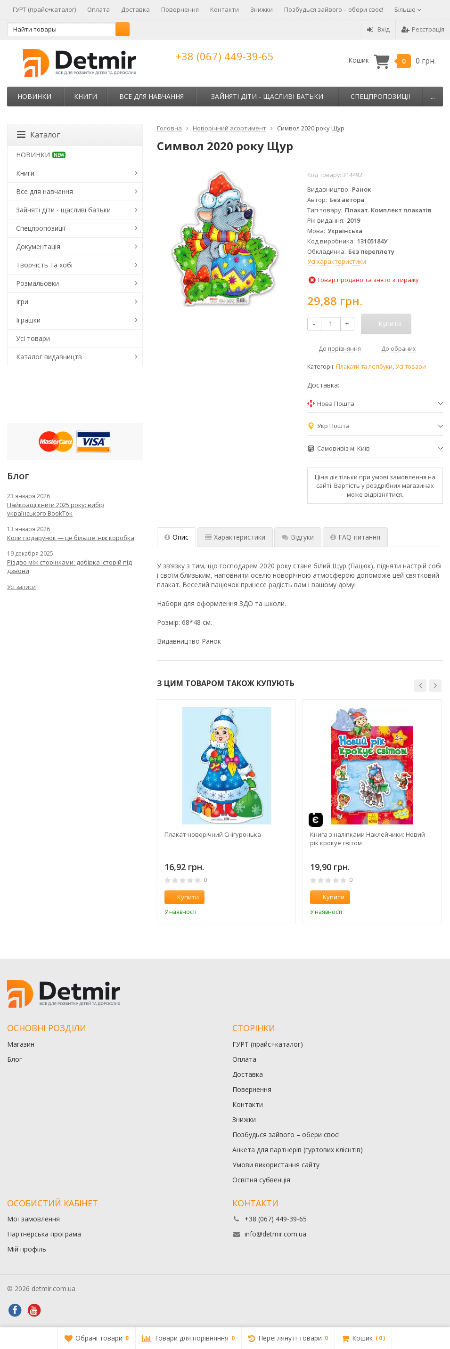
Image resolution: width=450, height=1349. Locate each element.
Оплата (98, 9)
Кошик (392, 60)
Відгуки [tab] (298, 537)
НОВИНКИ (34, 96)
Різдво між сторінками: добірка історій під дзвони (69, 566)
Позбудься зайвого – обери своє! (333, 9)
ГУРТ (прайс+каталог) (44, 9)
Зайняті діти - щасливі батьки (267, 96)
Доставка (135, 9)
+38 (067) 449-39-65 (225, 56)
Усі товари (410, 367)
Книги (85, 96)
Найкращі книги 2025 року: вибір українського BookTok (55, 509)
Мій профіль (26, 1248)
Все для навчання (151, 96)
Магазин (20, 1044)
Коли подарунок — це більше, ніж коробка (70, 537)
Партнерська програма (44, 1233)
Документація (38, 246)
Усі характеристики (336, 261)
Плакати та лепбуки (364, 367)
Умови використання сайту (275, 1164)
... (433, 96)
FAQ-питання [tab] (355, 537)
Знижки (261, 9)
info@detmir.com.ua (275, 1233)
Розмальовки (37, 283)
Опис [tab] (176, 537)
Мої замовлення (33, 1218)
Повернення (180, 9)
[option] (226, 811)
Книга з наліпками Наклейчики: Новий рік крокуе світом (367, 838)
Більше (408, 9)
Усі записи (21, 587)
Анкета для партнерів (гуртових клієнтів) (297, 1149)
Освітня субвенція (261, 1179)
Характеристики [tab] (235, 537)
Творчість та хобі (44, 264)
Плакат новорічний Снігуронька (212, 834)
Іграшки (28, 319)
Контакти (224, 9)
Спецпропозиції (380, 96)
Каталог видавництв (49, 356)
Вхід (378, 29)
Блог (14, 1059)
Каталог (38, 134)
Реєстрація (422, 29)
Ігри (22, 301)
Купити (183, 897)
